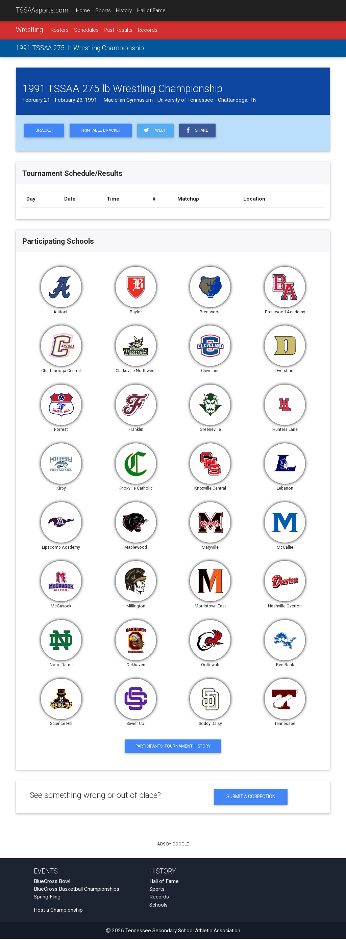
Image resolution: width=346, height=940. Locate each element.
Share (199, 130)
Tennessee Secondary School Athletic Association (182, 932)
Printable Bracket (102, 130)
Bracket (44, 130)
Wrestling (29, 30)
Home (83, 10)
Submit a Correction (251, 797)
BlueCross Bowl (52, 882)
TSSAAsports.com (42, 10)
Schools (158, 906)
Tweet (157, 130)
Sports (103, 10)
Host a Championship (58, 911)
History (124, 10)
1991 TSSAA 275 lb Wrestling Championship (80, 48)
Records (147, 30)
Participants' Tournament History (173, 747)
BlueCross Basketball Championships (76, 890)
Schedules (86, 30)
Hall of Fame (151, 10)
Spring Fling (47, 898)
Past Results (118, 30)
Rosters (60, 30)
